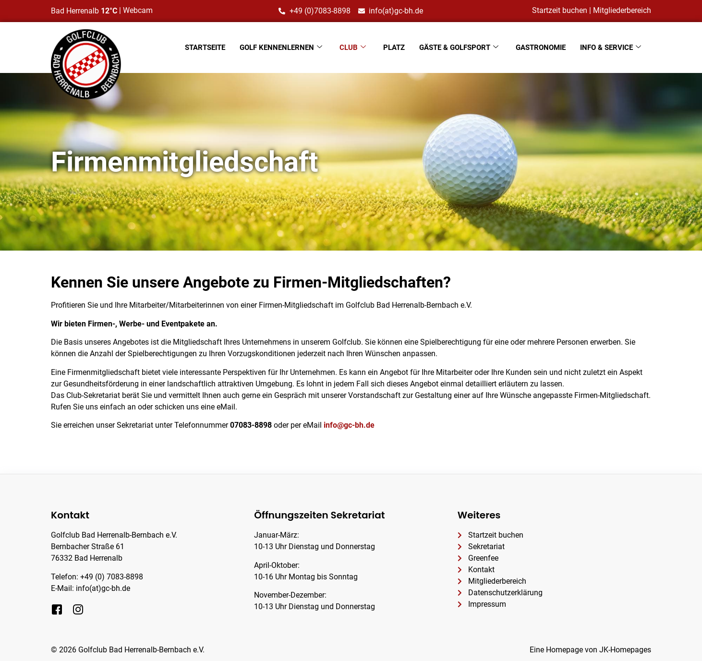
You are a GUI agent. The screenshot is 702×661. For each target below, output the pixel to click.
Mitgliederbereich (622, 10)
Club (352, 47)
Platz (394, 47)
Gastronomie (541, 47)
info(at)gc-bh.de (103, 588)
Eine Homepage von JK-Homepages (590, 649)
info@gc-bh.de (349, 425)
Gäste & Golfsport (458, 47)
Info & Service (610, 47)
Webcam (138, 10)
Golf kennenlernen (281, 47)
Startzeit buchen (559, 10)
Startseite (205, 47)
